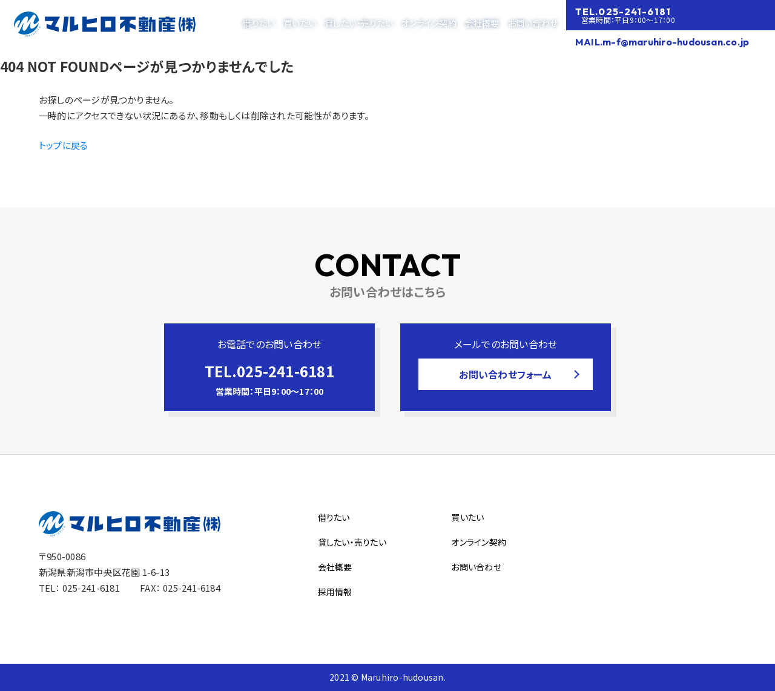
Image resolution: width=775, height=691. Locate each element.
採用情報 (335, 592)
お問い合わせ (533, 23)
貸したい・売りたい (359, 23)
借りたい (259, 23)
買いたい (299, 23)
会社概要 (482, 23)
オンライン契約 (429, 23)
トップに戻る (63, 145)
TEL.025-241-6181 (623, 11)
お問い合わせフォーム (505, 374)
